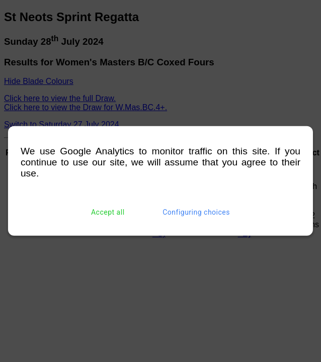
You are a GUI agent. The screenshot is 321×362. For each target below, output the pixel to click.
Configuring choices (196, 212)
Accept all (108, 212)
